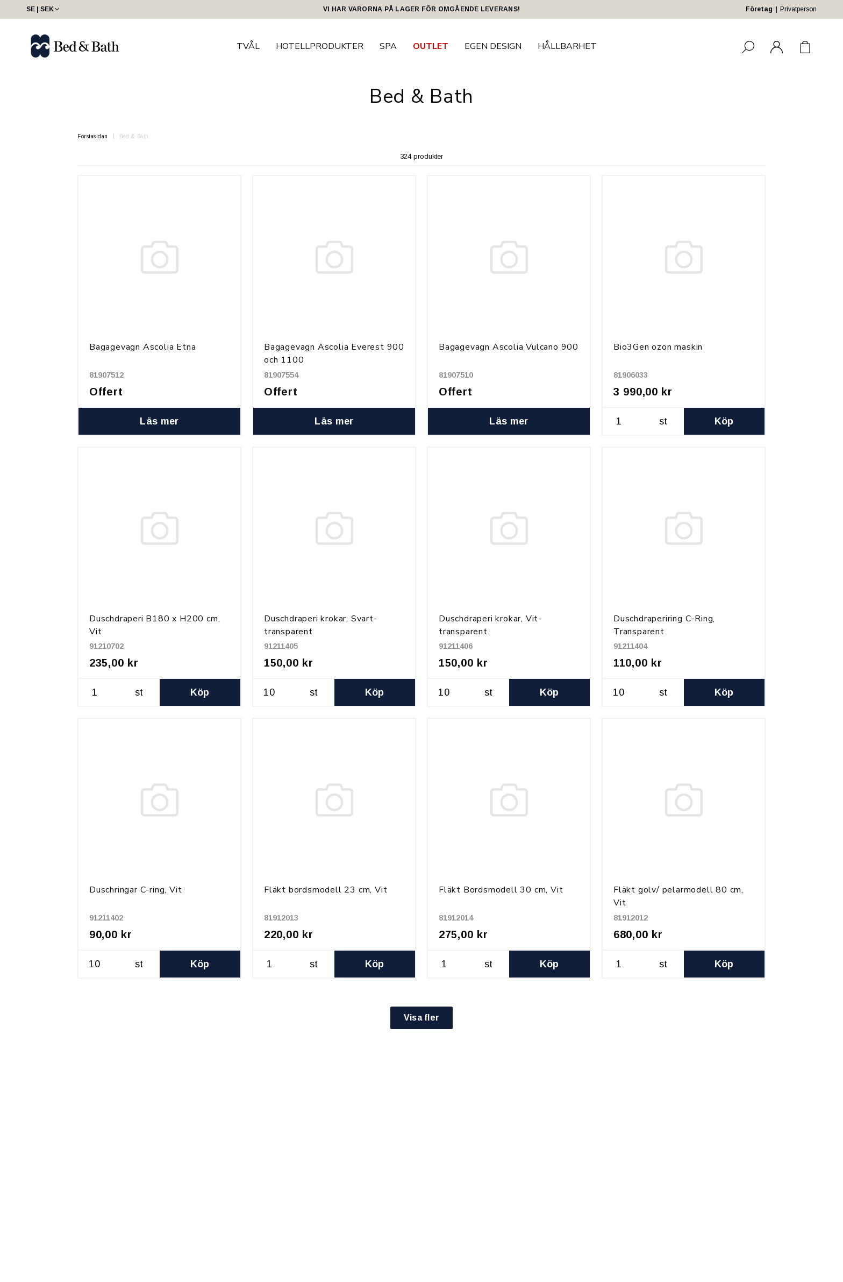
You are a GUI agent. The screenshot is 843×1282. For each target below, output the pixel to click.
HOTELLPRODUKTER (319, 46)
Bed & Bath (134, 136)
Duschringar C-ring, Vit (135, 890)
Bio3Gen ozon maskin (658, 347)
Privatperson (798, 9)
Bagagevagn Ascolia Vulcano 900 (508, 347)
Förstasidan (92, 136)
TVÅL (248, 46)
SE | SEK (43, 9)
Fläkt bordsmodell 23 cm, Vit (325, 890)
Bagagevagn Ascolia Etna (142, 347)
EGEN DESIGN (493, 46)
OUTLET (430, 46)
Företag (759, 9)
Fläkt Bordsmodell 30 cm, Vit (501, 890)
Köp (724, 421)
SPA (388, 46)
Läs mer (159, 421)
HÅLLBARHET (567, 46)
